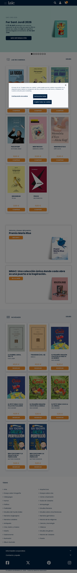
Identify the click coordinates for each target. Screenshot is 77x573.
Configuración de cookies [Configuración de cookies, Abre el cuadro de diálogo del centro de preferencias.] (20, 96)
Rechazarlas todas (40, 96)
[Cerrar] (65, 85)
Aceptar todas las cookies (42, 102)
